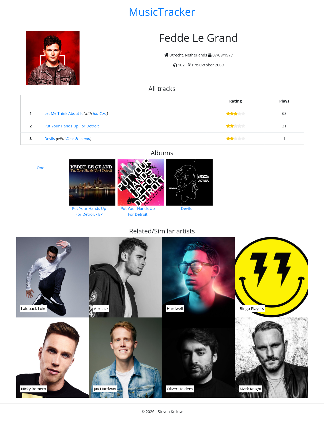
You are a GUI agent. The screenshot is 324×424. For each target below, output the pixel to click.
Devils (49, 138)
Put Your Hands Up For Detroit (71, 125)
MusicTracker (162, 11)
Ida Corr (100, 113)
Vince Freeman (77, 138)
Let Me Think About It (63, 113)
